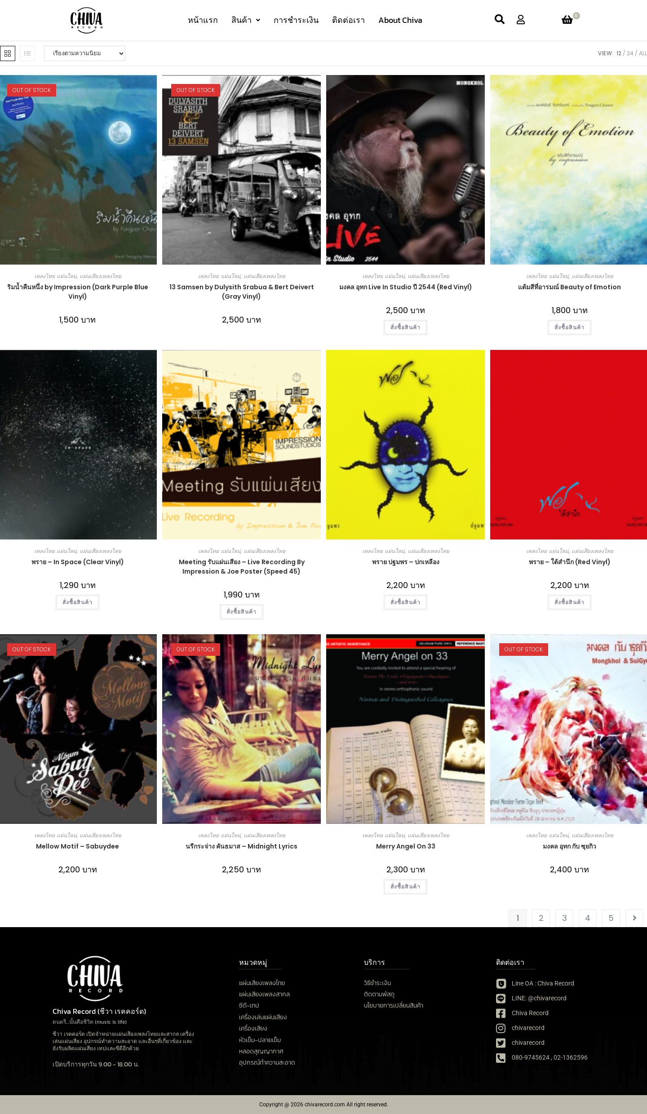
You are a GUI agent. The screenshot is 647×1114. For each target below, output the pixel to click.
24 (630, 53)
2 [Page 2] (541, 918)
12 (618, 53)
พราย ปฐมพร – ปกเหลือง (405, 561)
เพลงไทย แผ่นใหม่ (55, 276)
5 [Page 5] (611, 918)
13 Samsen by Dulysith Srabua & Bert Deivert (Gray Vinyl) (241, 292)
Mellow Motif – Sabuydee (77, 846)
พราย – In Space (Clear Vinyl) (77, 561)
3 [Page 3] (564, 918)
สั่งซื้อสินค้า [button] (405, 327)
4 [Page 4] (587, 918)
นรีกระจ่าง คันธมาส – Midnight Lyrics (241, 846)
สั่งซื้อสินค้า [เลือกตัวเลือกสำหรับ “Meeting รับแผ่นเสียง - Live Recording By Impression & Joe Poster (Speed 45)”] (241, 611)
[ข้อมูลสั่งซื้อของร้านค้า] (84, 53)
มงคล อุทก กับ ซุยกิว (569, 846)
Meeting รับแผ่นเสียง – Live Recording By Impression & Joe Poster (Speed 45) (242, 566)
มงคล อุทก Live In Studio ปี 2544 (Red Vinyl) (405, 287)
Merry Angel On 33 (405, 846)
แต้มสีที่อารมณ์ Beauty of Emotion (569, 287)
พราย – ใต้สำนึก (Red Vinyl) (570, 561)
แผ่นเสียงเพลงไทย (100, 276)
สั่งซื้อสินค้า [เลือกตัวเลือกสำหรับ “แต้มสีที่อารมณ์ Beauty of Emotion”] (569, 327)
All (643, 53)
